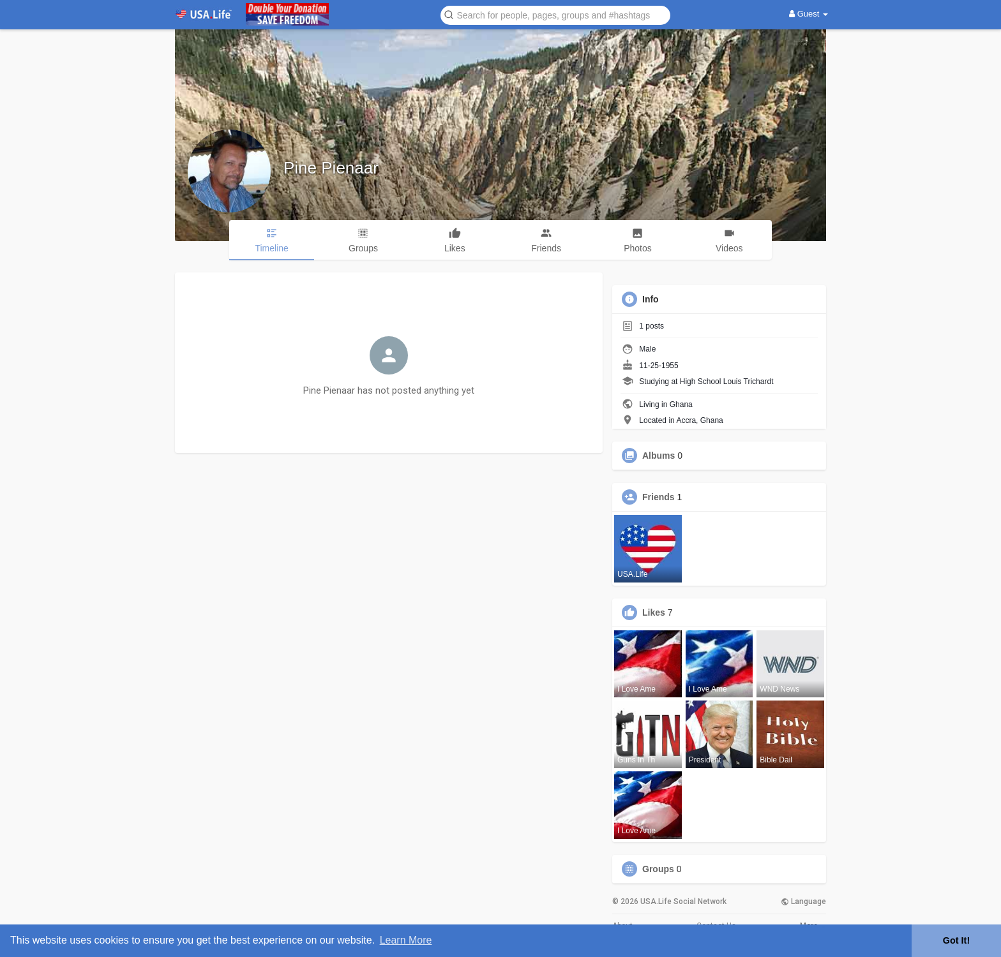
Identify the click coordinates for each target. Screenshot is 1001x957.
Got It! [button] (956, 940)
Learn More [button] (406, 940)
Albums (658, 455)
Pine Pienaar (331, 167)
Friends (658, 497)
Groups (658, 869)
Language (803, 901)
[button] (555, 14)
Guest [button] (808, 14)
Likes (653, 612)
